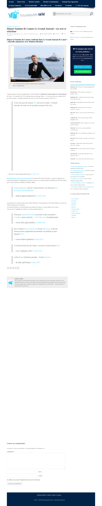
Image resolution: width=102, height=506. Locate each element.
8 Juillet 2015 (35, 263)
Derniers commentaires (51, 2)
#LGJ (35, 103)
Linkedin (74, 215)
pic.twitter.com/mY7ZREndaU (24, 191)
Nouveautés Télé (10, 26)
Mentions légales (41, 495)
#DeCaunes (46, 229)
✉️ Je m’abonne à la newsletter (82, 67)
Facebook (69, 5)
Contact (49, 495)
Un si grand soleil (31, 5)
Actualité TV (17, 26)
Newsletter (58, 5)
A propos (59, 495)
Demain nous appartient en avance (79, 166)
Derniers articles (34, 2)
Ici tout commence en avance (78, 174)
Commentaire (10, 451)
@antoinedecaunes (28, 215)
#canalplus (17, 217)
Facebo (73, 201)
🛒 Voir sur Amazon (81, 5)
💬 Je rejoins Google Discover (83, 71)
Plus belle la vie (46, 5)
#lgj (21, 257)
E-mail (40, 475)
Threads (74, 205)
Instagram (74, 203)
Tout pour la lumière (87, 187)
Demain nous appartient (70, 2)
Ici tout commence (15, 5)
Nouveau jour (74, 187)
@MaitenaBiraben (20, 188)
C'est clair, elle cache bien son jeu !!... (85, 158)
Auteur (54, 495)
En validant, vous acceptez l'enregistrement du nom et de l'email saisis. (23, 480)
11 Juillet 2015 (35, 174)
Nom (40, 471)
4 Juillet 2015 (38, 239)
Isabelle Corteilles (47, 33)
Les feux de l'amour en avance (78, 182)
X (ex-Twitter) (75, 198)
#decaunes (42, 217)
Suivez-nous (21, 2)
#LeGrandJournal (31, 229)
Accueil (11, 2)
